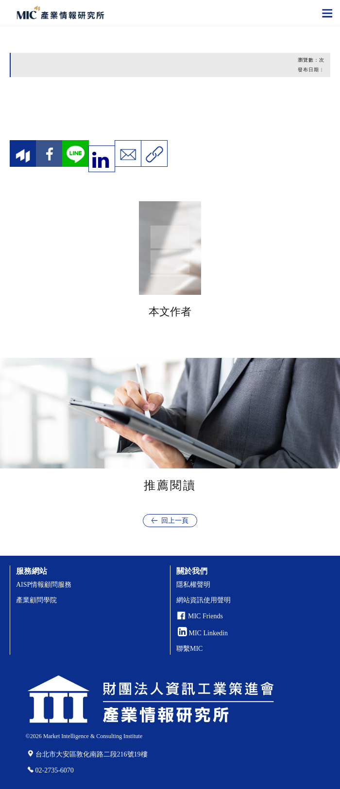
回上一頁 (174, 520)
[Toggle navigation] (327, 12)
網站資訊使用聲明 (203, 600)
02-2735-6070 (54, 770)
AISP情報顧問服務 (43, 584)
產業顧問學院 (36, 600)
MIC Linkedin (203, 633)
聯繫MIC (189, 648)
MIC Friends (205, 616)
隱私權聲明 (193, 584)
